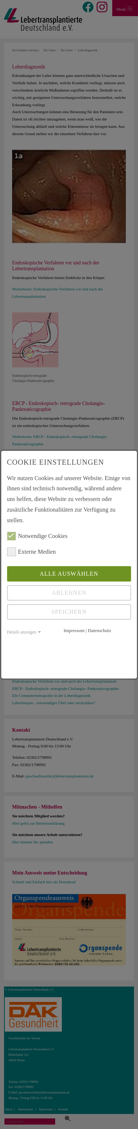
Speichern (68, 612)
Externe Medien (31, 551)
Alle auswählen (69, 574)
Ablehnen (69, 593)
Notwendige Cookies (37, 536)
